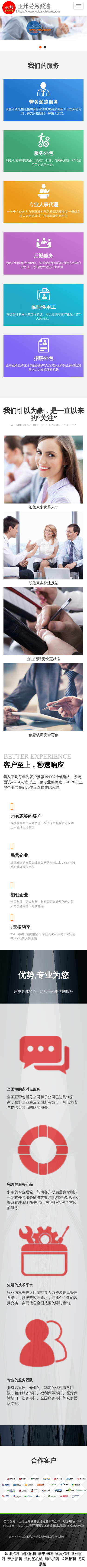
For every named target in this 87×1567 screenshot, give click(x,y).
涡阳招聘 (28, 1554)
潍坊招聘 (62, 1554)
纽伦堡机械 (33, 1559)
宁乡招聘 (14, 1559)
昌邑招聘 (52, 1559)
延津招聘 (12, 1554)
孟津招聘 (68, 1559)
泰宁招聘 (45, 1554)
